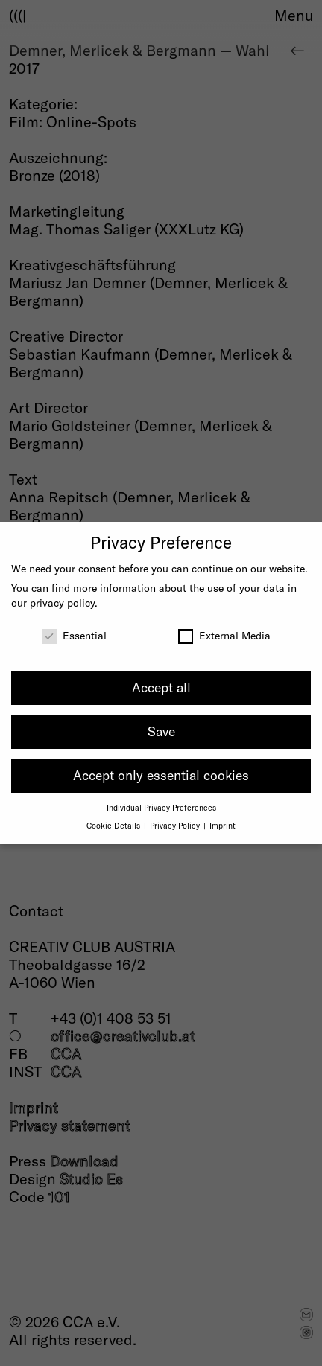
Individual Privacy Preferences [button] (161, 807)
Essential (74, 635)
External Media (224, 635)
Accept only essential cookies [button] (161, 775)
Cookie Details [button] (114, 825)
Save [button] (161, 731)
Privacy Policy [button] (176, 825)
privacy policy (62, 602)
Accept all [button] (161, 687)
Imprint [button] (222, 825)
